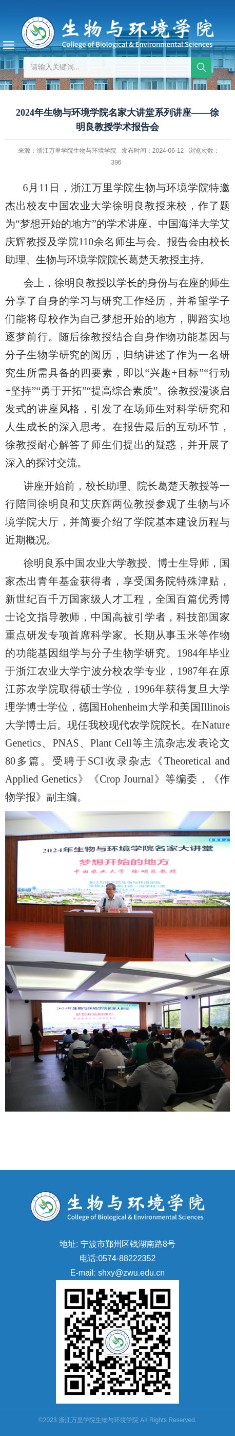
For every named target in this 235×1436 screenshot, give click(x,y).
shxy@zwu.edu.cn (131, 1272)
